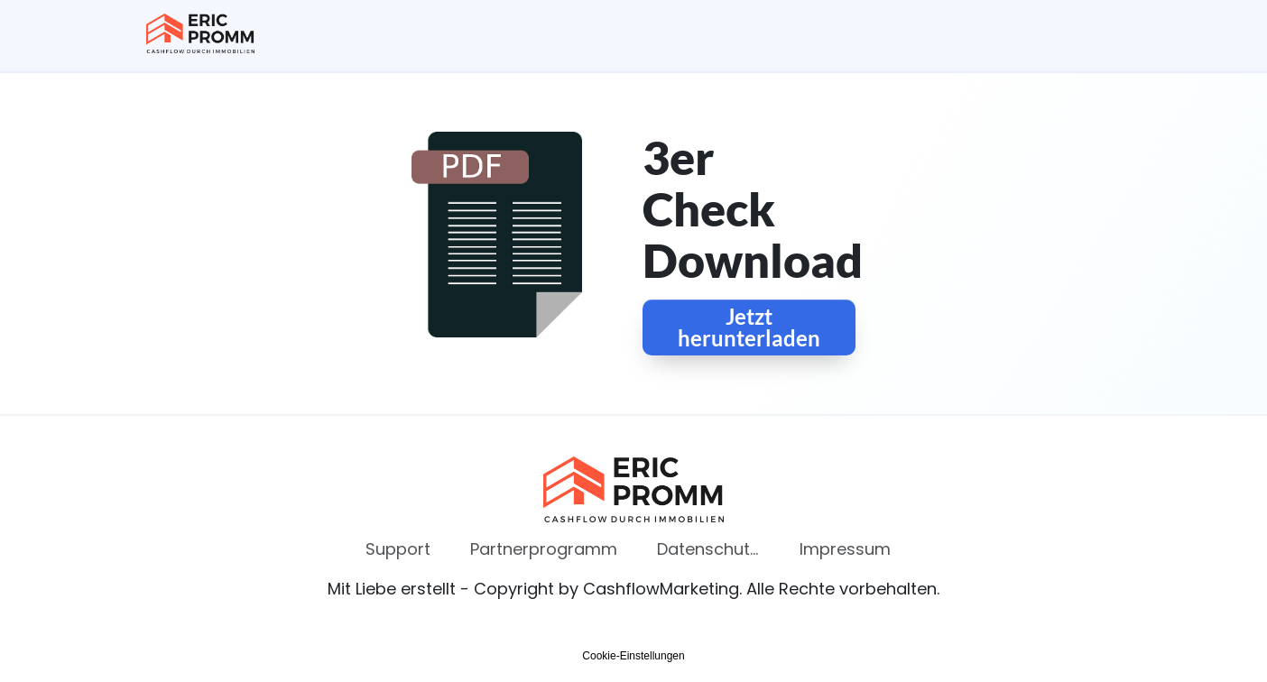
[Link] (398, 549)
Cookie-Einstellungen (633, 656)
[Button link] (749, 327)
